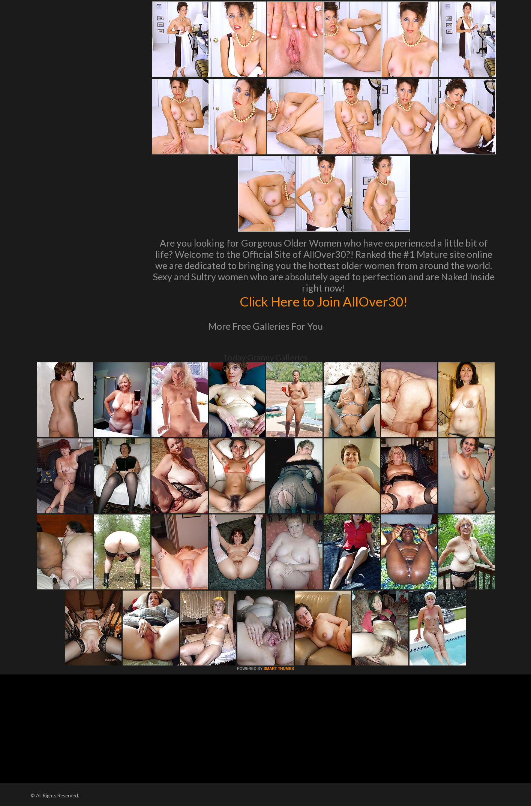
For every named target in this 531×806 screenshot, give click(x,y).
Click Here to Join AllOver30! (324, 301)
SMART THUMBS (279, 669)
